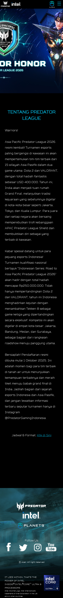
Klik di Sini (44, 435)
